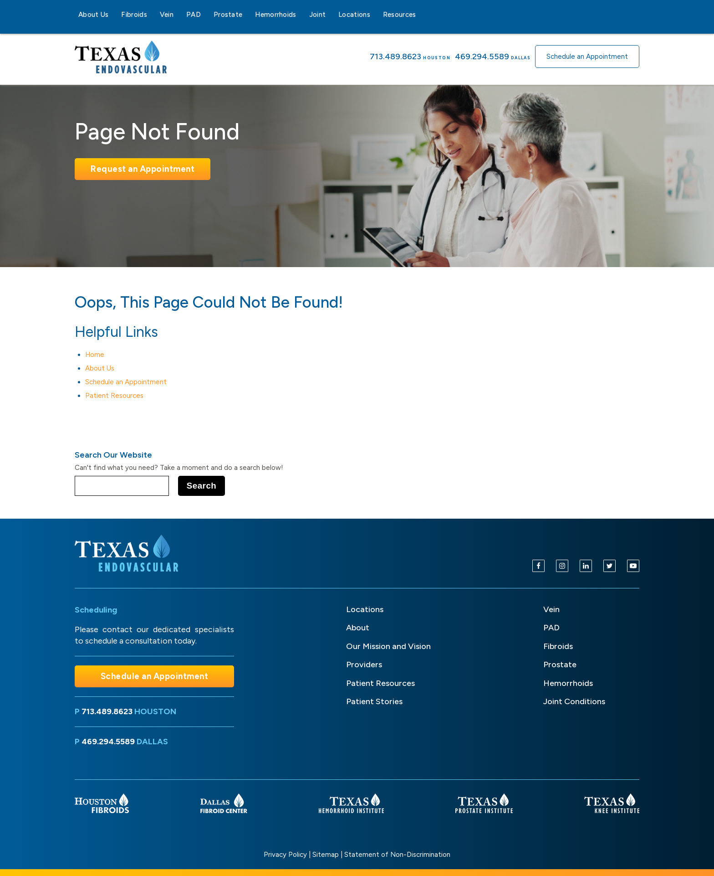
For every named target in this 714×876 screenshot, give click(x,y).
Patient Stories (374, 701)
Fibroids (134, 14)
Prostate (228, 14)
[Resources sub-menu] (421, 14)
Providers (364, 665)
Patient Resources (114, 396)
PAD (193, 14)
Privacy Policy (285, 854)
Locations (354, 14)
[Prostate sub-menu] (248, 14)
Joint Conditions (574, 701)
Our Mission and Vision (388, 646)
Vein (166, 14)
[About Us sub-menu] (114, 14)
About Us (93, 14)
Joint (317, 14)
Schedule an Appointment (587, 56)
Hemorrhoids (275, 14)
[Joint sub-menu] (331, 14)
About (357, 628)
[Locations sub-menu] (375, 14)
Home (94, 354)
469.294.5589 (482, 57)
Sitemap (325, 854)
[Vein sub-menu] (179, 14)
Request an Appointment (142, 169)
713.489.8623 (395, 57)
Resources (399, 14)
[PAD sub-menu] (206, 14)
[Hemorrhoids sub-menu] (302, 14)
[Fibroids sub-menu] (152, 14)
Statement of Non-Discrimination (397, 854)
